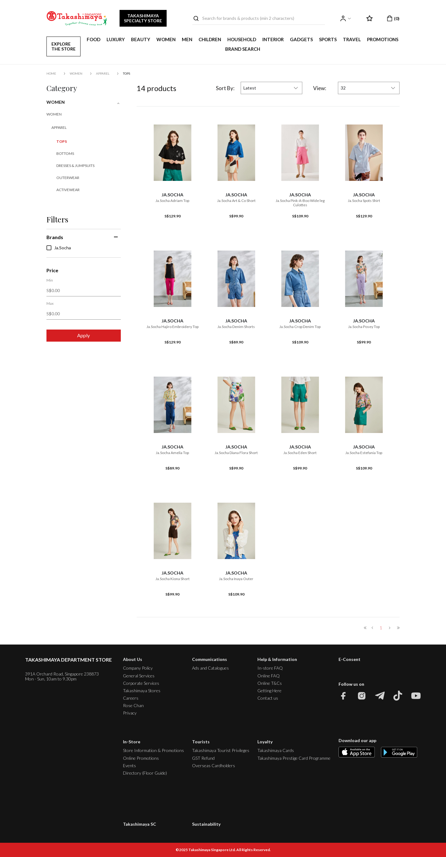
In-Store (131, 741)
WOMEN (166, 39)
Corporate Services (141, 683)
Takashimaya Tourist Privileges (220, 750)
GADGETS (301, 39)
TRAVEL (352, 39)
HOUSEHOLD (241, 39)
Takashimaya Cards (275, 750)
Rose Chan (133, 705)
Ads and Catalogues (210, 668)
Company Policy (138, 668)
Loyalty (265, 741)
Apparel (102, 73)
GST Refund (203, 758)
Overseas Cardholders (213, 765)
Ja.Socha (58, 247)
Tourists (201, 741)
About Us (132, 659)
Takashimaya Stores (141, 690)
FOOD (93, 39)
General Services (139, 675)
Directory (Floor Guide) (145, 773)
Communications (209, 659)
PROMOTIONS (382, 39)
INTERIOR (273, 39)
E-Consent (350, 659)
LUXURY (116, 39)
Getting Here (269, 690)
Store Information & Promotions (153, 750)
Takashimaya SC (139, 824)
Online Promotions (141, 758)
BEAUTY (140, 39)
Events (129, 765)
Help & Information (277, 659)
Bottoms (65, 153)
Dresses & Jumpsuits (75, 165)
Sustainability (206, 824)
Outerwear (67, 177)
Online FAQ (268, 675)
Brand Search (242, 49)
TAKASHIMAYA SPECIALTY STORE (143, 18)
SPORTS (328, 39)
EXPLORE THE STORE (63, 46)
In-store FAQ (270, 668)
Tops (126, 73)
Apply (83, 335)
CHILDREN (210, 39)
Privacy (130, 712)
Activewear (68, 189)
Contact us (267, 698)
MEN (187, 39)
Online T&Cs (269, 683)
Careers (130, 698)
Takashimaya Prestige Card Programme (293, 758)
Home (51, 73)
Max (50, 303)
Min (49, 280)
